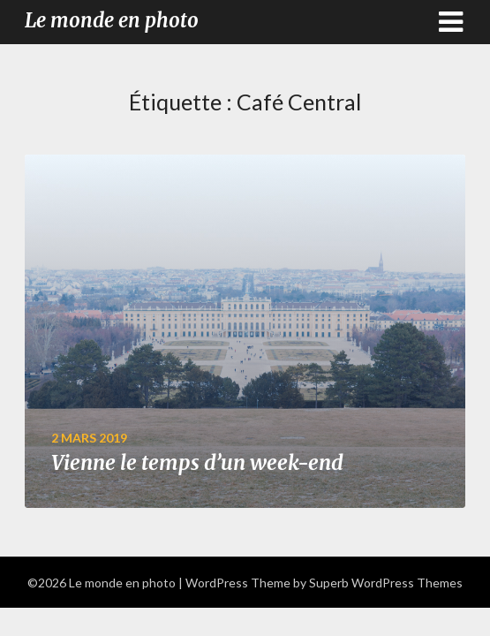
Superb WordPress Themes (386, 582)
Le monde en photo (112, 20)
